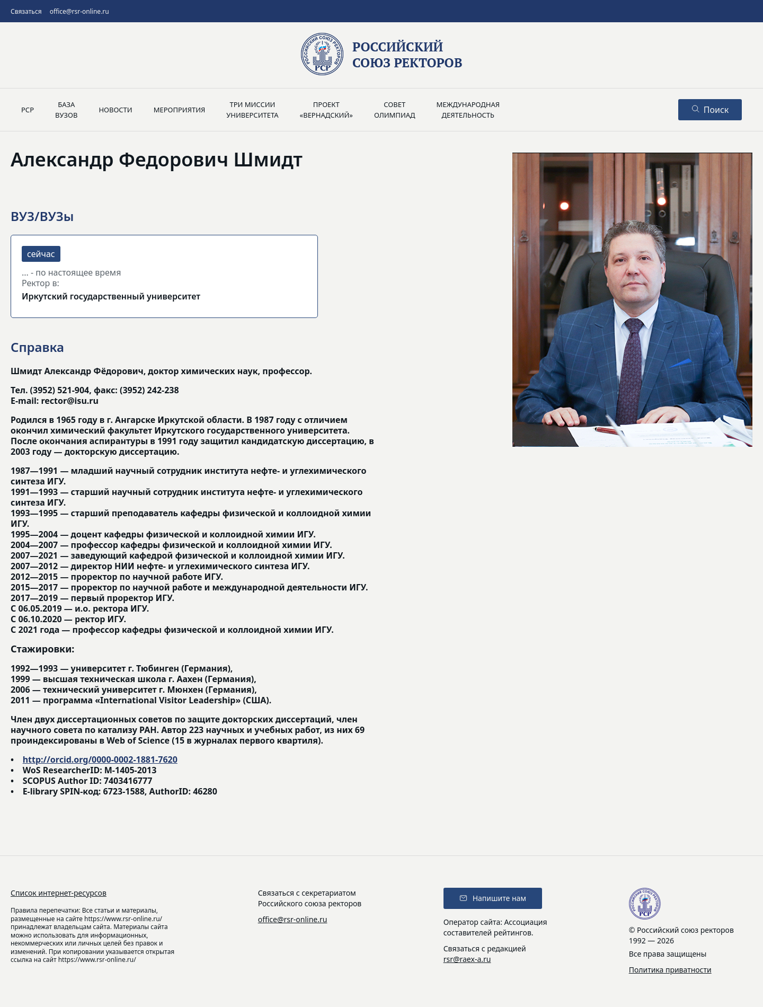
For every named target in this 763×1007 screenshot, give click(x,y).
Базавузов (66, 110)
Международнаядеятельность (468, 110)
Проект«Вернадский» (326, 110)
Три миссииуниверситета (252, 110)
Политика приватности (670, 970)
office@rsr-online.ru (79, 11)
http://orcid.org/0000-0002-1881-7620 (100, 759)
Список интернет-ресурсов (59, 893)
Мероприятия (180, 109)
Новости (115, 109)
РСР (27, 109)
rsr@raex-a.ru (467, 959)
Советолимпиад (394, 110)
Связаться (26, 11)
